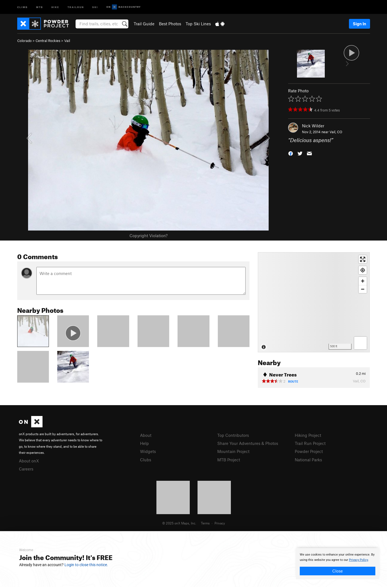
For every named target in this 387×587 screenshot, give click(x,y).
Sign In (359, 23)
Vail (67, 40)
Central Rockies (48, 40)
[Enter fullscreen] (363, 259)
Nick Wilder (313, 125)
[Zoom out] (363, 289)
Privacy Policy (358, 560)
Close (337, 570)
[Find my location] (363, 270)
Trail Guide (144, 23)
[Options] (360, 343)
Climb (22, 7)
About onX (29, 460)
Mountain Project (233, 451)
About (145, 435)
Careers (26, 468)
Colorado (24, 40)
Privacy (219, 523)
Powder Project (309, 451)
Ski (95, 7)
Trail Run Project (310, 443)
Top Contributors (233, 435)
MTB (39, 7)
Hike (55, 7)
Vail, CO (335, 132)
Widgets (148, 451)
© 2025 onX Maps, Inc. (179, 523)
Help (144, 443)
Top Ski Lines (198, 23)
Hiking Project (308, 435)
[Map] (313, 302)
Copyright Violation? (148, 235)
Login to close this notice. (86, 565)
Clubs (145, 459)
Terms (205, 523)
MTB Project (228, 459)
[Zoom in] (363, 281)
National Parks (308, 459)
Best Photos (170, 23)
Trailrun (76, 7)
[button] (290, 153)
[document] (337, 563)
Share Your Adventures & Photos (247, 443)
